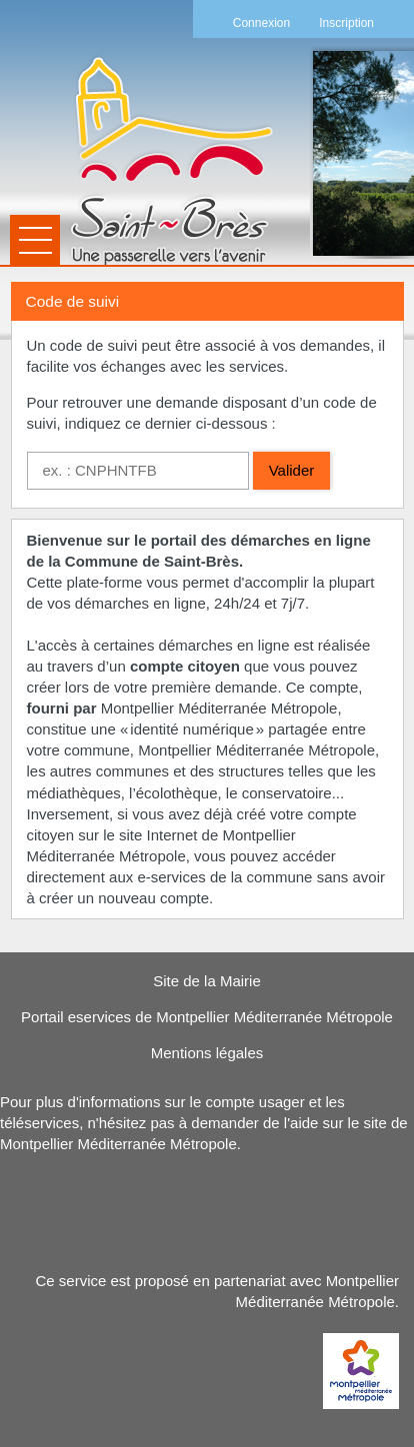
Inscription (346, 23)
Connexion (261, 23)
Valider (292, 470)
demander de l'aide (254, 1122)
